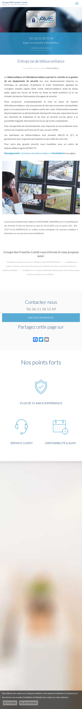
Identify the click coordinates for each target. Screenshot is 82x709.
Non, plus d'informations (28, 703)
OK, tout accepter (10, 703)
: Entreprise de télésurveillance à (34, 153)
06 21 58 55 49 (44, 309)
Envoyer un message (41, 317)
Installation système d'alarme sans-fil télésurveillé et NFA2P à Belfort (33, 262)
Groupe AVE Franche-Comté (18, 3)
